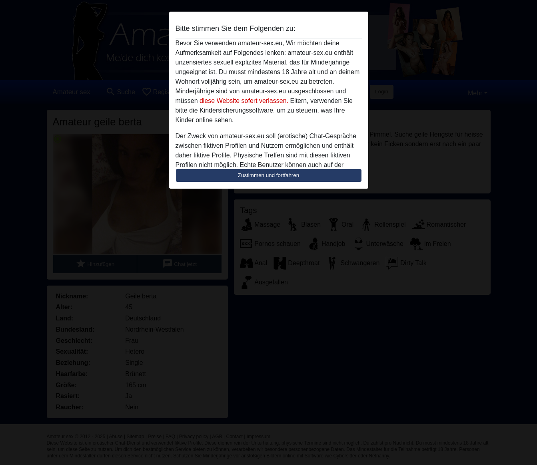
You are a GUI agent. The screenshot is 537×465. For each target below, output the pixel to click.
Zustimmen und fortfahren (268, 175)
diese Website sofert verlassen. (244, 100)
